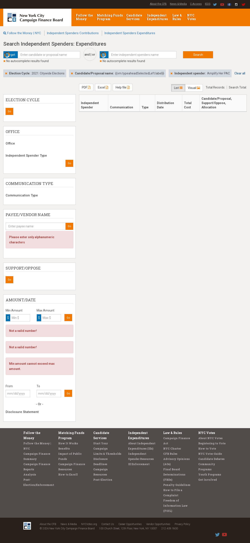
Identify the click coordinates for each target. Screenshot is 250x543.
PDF (86, 87)
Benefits (64, 448)
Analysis (29, 474)
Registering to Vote (212, 443)
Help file (123, 87)
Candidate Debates (211, 459)
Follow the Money (84, 17)
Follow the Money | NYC (24, 33)
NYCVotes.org (89, 524)
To (38, 386)
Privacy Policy (182, 524)
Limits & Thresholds (107, 453)
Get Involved (207, 479)
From (9, 386)
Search (198, 54)
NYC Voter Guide (210, 453)
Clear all (239, 73)
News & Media (178, 3)
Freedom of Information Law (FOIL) (175, 505)
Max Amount (45, 310)
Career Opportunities (130, 524)
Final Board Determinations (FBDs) (174, 474)
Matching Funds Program (110, 17)
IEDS (207, 3)
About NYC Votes (210, 438)
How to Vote (207, 448)
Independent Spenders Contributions (73, 33)
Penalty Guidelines (176, 485)
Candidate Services (134, 17)
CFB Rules (170, 453)
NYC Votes (191, 17)
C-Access (196, 3)
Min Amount (14, 310)
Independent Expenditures (157, 17)
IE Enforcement (139, 464)
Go (9, 111)
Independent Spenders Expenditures (129, 33)
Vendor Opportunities (158, 524)
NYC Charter (172, 448)
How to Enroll (68, 474)
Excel (103, 87)
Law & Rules (177, 17)
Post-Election (102, 479)
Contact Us (107, 524)
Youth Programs (209, 474)
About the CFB (158, 3)
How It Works (68, 443)
